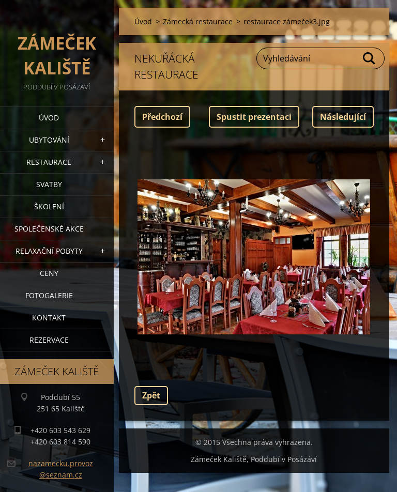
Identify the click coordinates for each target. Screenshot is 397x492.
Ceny (49, 273)
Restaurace (48, 162)
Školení (49, 206)
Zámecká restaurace (198, 21)
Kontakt (49, 317)
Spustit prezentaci (254, 116)
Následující (343, 116)
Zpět (151, 395)
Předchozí (162, 116)
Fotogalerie (49, 295)
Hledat (369, 58)
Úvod (49, 117)
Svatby (49, 184)
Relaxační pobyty (49, 251)
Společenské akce (49, 229)
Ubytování (49, 140)
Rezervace (49, 340)
